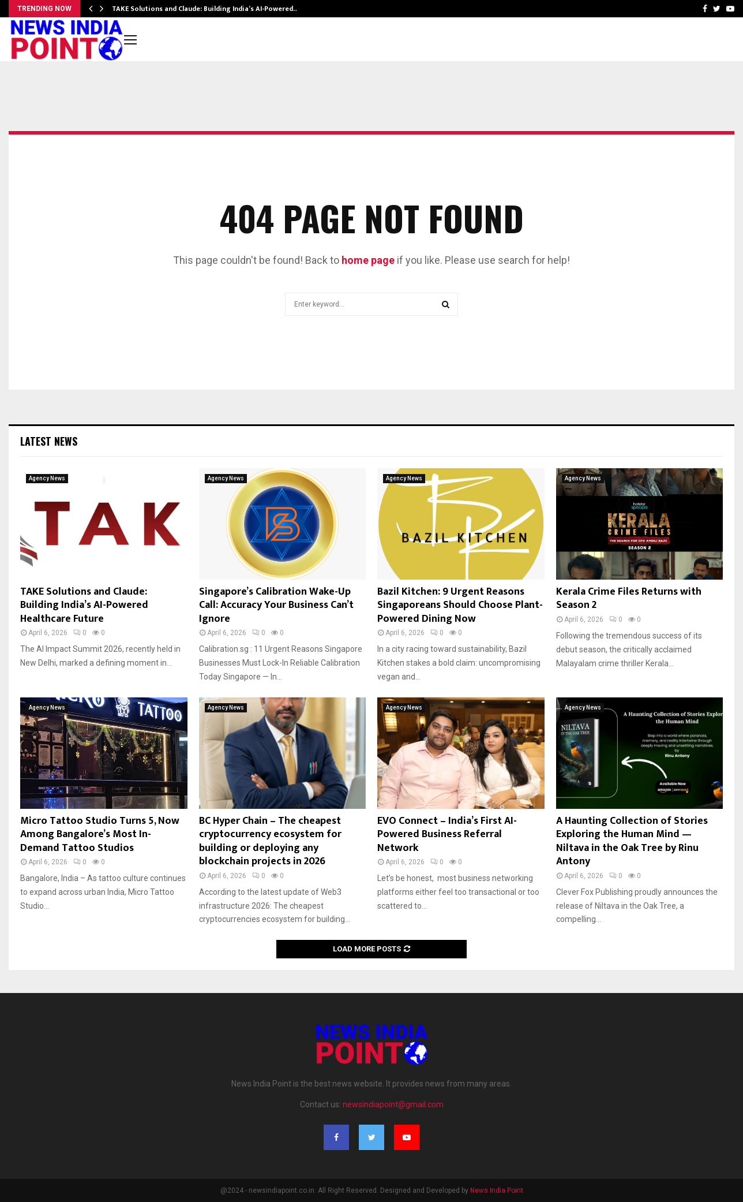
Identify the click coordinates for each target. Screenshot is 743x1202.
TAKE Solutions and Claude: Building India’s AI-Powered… (205, 8)
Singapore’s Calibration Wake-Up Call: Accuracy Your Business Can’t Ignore (276, 605)
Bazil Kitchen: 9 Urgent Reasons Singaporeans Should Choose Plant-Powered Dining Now (460, 605)
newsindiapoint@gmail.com (393, 1104)
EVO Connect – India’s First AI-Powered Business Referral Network (447, 834)
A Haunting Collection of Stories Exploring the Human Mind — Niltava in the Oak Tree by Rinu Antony (632, 841)
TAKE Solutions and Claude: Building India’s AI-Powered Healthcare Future (84, 605)
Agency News (47, 478)
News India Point (496, 1190)
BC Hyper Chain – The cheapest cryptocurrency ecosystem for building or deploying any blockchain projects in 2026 (270, 841)
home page (368, 260)
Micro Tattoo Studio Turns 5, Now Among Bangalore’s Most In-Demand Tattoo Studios (99, 834)
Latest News (48, 441)
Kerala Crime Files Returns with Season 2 (628, 598)
